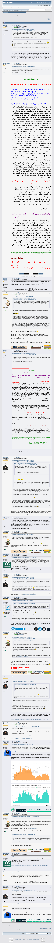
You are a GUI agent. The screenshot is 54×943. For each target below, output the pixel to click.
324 (41, 16)
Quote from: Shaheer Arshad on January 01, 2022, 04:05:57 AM (23, 890)
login (15, 7)
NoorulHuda (6, 554)
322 (37, 16)
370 (37, 18)
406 (17, 20)
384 (21, 19)
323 (39, 16)
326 (44, 16)
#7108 (50, 532)
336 (19, 17)
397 (44, 19)
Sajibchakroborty (7, 517)
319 (32, 16)
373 (43, 18)
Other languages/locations (19, 14)
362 (23, 18)
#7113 (50, 676)
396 (42, 19)
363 (25, 18)
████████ (21, 273)
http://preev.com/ (33, 828)
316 (27, 16)
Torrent (20, 10)
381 (15, 19)
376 (7, 19)
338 (23, 17)
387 (26, 19)
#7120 (50, 904)
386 (24, 19)
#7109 (50, 555)
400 (7, 20)
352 (5, 18)
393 (37, 19)
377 (8, 19)
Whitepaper (23, 276)
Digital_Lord (6, 597)
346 (37, 17)
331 (10, 17)
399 (5, 20)
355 (10, 18)
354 (8, 18)
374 (3, 19)
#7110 (50, 574)
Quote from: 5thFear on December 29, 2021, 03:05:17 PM (22, 296)
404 (14, 20)
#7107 (50, 517)
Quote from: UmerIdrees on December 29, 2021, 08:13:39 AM (23, 29)
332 (12, 17)
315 (25, 16)
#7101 (50, 26)
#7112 (50, 633)
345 (35, 17)
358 (16, 18)
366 (30, 18)
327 (3, 17)
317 (28, 16)
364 (27, 18)
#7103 (50, 279)
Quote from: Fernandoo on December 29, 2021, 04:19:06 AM (24, 30)
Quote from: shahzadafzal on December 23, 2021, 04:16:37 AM (23, 66)
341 (28, 17)
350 (44, 17)
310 (16, 16)
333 (14, 17)
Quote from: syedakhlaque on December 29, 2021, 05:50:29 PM (23, 353)
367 (32, 18)
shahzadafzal (20, 27)
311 (18, 16)
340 (26, 17)
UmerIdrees (6, 292)
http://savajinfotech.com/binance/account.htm (21, 735)
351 (3, 18)
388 (28, 19)
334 (15, 17)
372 (41, 18)
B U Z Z (31, 273)
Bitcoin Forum (5, 14)
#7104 (50, 293)
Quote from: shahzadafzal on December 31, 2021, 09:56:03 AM (23, 834)
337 (21, 17)
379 (12, 19)
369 (36, 18)
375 (5, 19)
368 (34, 18)
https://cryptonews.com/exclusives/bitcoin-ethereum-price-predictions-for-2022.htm (29, 719)
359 (18, 18)
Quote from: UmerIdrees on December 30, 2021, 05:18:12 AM (23, 460)
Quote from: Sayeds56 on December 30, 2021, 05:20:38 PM (22, 600)
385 (23, 19)
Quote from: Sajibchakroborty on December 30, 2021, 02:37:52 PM (24, 557)
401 (8, 20)
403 (12, 20)
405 (15, 20)
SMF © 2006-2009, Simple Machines (32, 939)
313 (21, 16)
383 (19, 19)
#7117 (50, 854)
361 (21, 18)
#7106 (50, 457)
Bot (27, 276)
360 (20, 18)
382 (17, 19)
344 (33, 17)
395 (41, 19)
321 (35, 16)
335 (17, 17)
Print (50, 20)
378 (10, 19)
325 (43, 16)
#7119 (50, 887)
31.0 (18, 10)
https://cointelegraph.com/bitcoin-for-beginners (21, 738)
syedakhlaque (6, 63)
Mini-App (30, 276)
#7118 (50, 872)
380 (14, 19)
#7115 (50, 742)
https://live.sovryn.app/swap (29, 594)
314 (23, 16)
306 (9, 16)
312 (19, 16)
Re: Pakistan (17, 25)
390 (32, 19)
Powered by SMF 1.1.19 (19, 939)
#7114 (50, 723)
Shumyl (5, 350)
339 (24, 17)
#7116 (50, 814)
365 (28, 18)
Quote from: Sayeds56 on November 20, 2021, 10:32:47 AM (22, 534)
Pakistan (28, 14)
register (18, 7)
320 (34, 16)
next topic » (49, 19)
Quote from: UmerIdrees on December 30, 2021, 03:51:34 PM (23, 577)
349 (42, 17)
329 (7, 17)
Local (11, 14)
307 (10, 16)
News (36, 276)
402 (10, 20)
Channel (40, 276)
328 (5, 17)
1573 (20, 20)
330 (8, 17)
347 (39, 17)
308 (12, 16)
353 (7, 18)
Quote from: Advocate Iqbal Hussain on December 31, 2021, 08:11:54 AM (25, 726)
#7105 (50, 350)
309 (14, 16)
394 (39, 19)
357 (14, 18)
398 (3, 20)
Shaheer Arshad (5, 279)
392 (35, 19)
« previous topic (48, 17)
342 (30, 17)
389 (30, 19)
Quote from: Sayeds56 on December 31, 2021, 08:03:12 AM (22, 744)
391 (33, 19)
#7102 (50, 63)
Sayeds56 (5, 457)
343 (32, 17)
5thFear (5, 25)
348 (41, 17)
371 (39, 18)
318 (30, 16)
